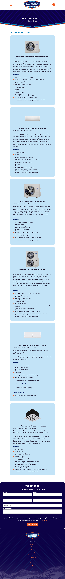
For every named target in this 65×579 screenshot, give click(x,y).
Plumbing (32, 552)
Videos (32, 546)
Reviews (32, 573)
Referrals (32, 562)
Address (4, 503)
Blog (32, 570)
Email (34, 497)
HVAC (32, 549)
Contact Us (32, 576)
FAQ (32, 565)
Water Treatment (32, 554)
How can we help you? (7, 508)
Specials (32, 568)
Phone (4, 497)
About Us (32, 544)
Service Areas (32, 557)
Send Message (32, 525)
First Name (5, 492)
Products (32, 560)
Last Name (35, 492)
